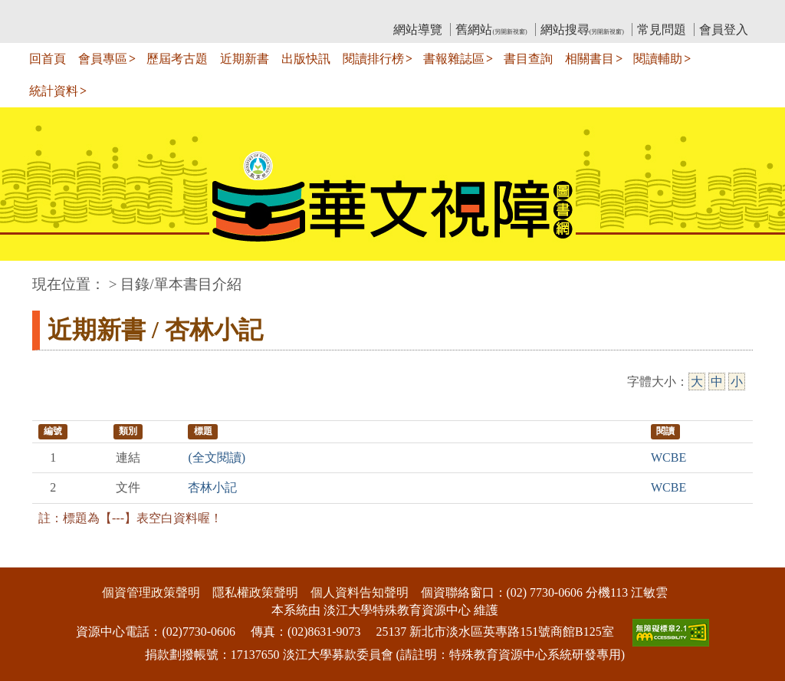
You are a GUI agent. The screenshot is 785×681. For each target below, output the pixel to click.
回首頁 (47, 58)
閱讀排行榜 (373, 58)
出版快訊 (305, 58)
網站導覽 (417, 29)
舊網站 (491, 29)
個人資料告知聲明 (359, 592)
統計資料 (53, 90)
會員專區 (102, 58)
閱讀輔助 (657, 58)
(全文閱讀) (216, 457)
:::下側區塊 (29, 557)
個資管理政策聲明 (151, 592)
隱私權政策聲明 (255, 592)
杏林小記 (212, 487)
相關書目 (589, 58)
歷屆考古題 (177, 58)
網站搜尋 (582, 29)
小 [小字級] (737, 381)
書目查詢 (528, 58)
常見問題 (661, 29)
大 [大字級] (697, 381)
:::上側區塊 (61, 11)
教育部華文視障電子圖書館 (167, 11)
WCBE (668, 457)
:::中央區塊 (29, 276)
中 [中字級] (717, 381)
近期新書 (244, 58)
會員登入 (723, 29)
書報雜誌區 (453, 58)
